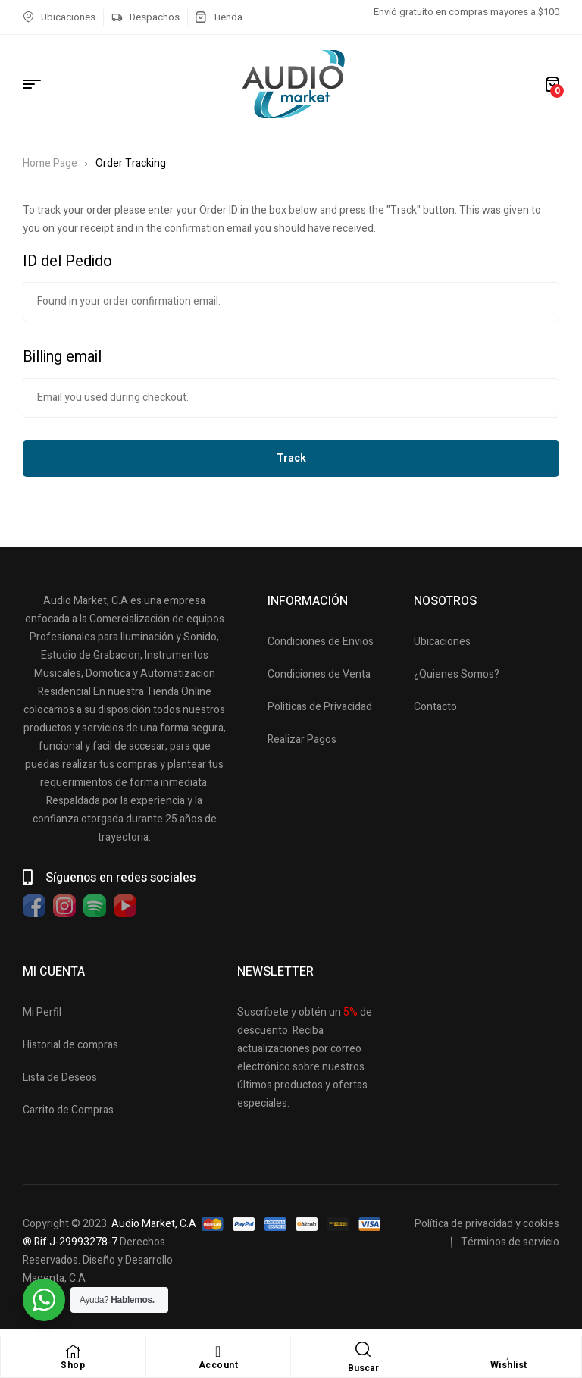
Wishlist (508, 1365)
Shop (73, 1365)
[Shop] (72, 1351)
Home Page (50, 163)
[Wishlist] (508, 1351)
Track (291, 458)
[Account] (218, 1351)
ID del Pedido (67, 261)
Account (219, 1365)
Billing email (62, 357)
